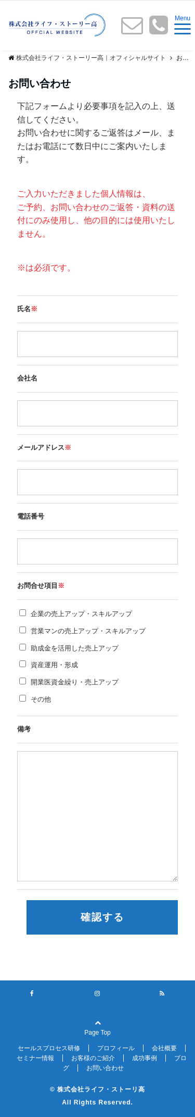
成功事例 (144, 1058)
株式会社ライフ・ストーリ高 (101, 1089)
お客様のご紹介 (93, 1058)
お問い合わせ (105, 1068)
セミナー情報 (35, 1058)
